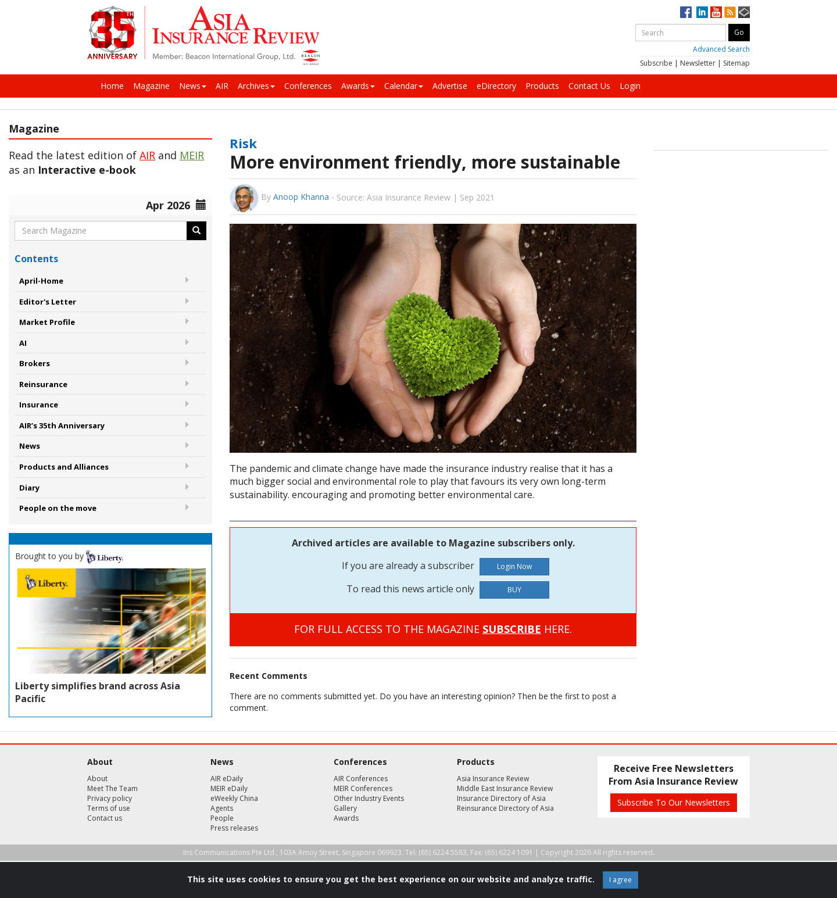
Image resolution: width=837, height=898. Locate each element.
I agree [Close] (620, 880)
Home (112, 85)
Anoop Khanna (301, 196)
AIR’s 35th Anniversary (62, 425)
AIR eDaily (226, 778)
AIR (222, 85)
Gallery (345, 808)
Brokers (34, 363)
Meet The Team (112, 788)
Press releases (234, 828)
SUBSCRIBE (511, 629)
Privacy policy (109, 798)
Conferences (308, 85)
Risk (243, 143)
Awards (358, 85)
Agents (221, 808)
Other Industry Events (369, 798)
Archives (256, 85)
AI (23, 343)
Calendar (403, 85)
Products (542, 85)
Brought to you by (69, 555)
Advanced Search (721, 49)
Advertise (449, 85)
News (192, 85)
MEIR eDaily (229, 788)
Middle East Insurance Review (505, 788)
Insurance (38, 404)
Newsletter (698, 63)
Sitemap (736, 63)
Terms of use (108, 808)
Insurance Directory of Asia (501, 798)
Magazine (151, 85)
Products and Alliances (64, 466)
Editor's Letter (47, 301)
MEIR (192, 155)
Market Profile (47, 322)
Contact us (104, 818)
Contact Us (589, 85)
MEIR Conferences (363, 788)
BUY (514, 590)
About (97, 778)
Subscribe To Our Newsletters (673, 802)
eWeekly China (234, 798)
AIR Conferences (361, 778)
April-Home (41, 281)
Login (630, 85)
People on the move (57, 508)
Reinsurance (43, 384)
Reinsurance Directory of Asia (505, 808)
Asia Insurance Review (493, 778)
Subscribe (656, 63)
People (222, 818)
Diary (29, 487)
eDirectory (496, 85)
